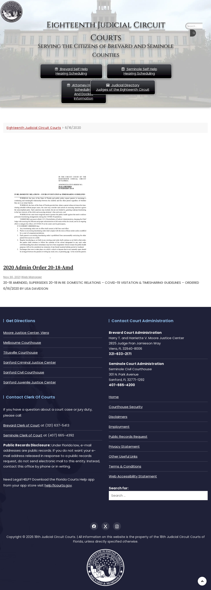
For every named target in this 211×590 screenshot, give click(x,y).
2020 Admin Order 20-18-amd (38, 267)
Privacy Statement (124, 446)
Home (114, 397)
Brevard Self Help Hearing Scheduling (71, 71)
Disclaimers (118, 416)
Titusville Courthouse (20, 352)
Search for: (118, 488)
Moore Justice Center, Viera (26, 332)
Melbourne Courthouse (22, 342)
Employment (119, 426)
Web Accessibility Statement (133, 476)
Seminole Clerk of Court (22, 435)
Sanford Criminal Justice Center (29, 362)
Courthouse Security (126, 406)
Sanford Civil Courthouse (23, 372)
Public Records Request (128, 436)
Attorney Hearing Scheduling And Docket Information (83, 92)
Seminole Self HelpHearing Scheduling (139, 71)
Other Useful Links (123, 456)
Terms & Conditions (125, 466)
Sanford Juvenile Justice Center (29, 382)
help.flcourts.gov (58, 485)
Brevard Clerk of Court (21, 425)
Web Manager (31, 277)
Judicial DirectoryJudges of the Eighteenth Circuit (122, 87)
